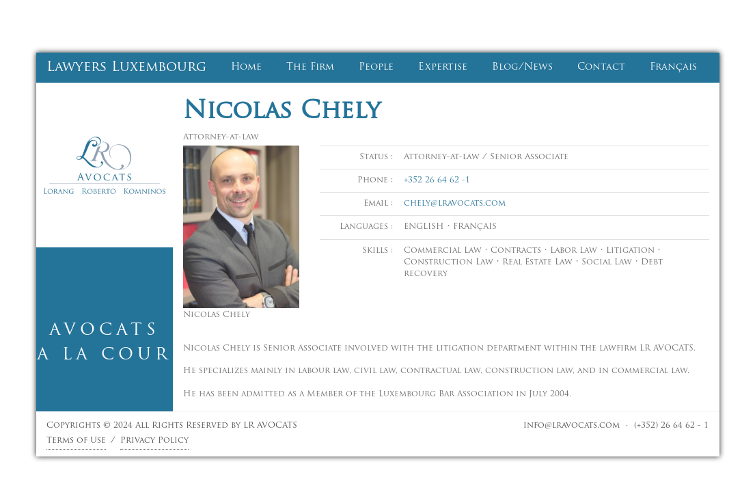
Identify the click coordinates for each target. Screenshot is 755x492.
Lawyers (126, 67)
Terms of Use (76, 441)
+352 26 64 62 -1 (437, 180)
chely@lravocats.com (455, 204)
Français (673, 67)
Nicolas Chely (282, 112)
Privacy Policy (154, 441)
